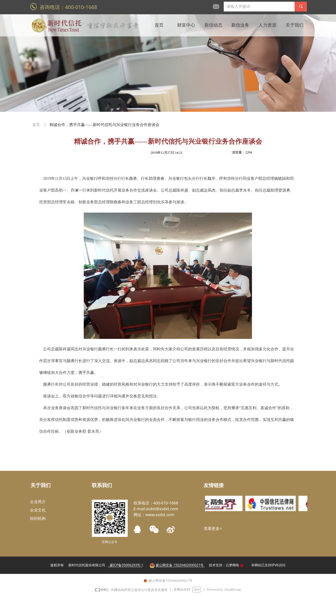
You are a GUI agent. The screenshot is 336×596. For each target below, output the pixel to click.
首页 (36, 125)
